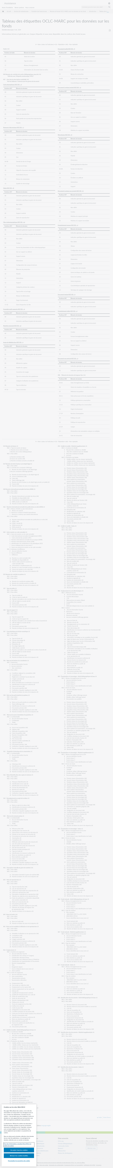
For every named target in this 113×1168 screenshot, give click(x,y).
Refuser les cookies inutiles (19, 1156)
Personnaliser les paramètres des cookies (19, 1161)
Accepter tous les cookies (19, 1150)
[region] (18, 1135)
